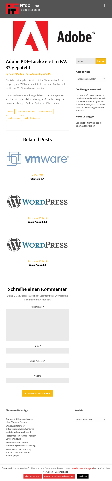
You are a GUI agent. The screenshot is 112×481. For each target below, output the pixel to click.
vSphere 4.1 (37, 179)
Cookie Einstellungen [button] (82, 468)
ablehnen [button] (82, 476)
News (10, 111)
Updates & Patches (26, 111)
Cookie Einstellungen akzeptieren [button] (59, 476)
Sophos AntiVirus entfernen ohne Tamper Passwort (19, 420)
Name (37, 346)
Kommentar (37, 306)
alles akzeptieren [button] (32, 476)
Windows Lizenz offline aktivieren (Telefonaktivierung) (21, 444)
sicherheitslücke (32, 118)
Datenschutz (61, 471)
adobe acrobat (45, 111)
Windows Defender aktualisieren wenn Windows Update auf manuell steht (20, 428)
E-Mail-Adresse (37, 360)
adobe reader (14, 118)
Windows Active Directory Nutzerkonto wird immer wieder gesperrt (18, 452)
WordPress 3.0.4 (37, 222)
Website (37, 375)
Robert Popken (16, 74)
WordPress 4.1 (37, 265)
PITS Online (29, 5)
